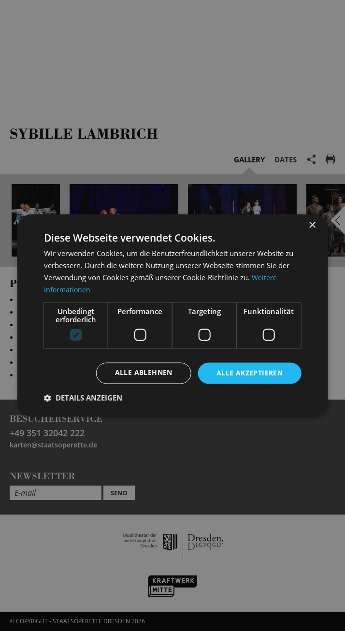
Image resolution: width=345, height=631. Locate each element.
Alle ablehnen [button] (143, 372)
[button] (83, 398)
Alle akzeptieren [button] (249, 372)
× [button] (312, 225)
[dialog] (172, 315)
